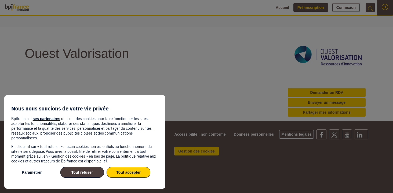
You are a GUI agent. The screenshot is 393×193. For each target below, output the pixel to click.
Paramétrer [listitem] (32, 172)
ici (105, 161)
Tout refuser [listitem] (82, 172)
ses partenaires (46, 119)
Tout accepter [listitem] (128, 172)
